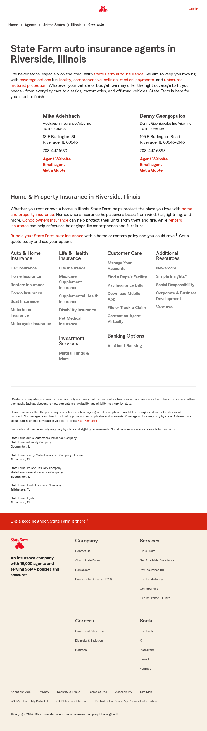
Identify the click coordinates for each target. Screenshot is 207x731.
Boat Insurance (25, 301)
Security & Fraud (68, 691)
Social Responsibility (175, 285)
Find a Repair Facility (127, 277)
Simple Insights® (171, 276)
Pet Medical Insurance (70, 321)
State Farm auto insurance (118, 74)
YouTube (145, 668)
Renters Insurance (27, 285)
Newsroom (166, 268)
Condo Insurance (26, 293)
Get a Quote (54, 170)
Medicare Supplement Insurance (70, 282)
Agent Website (57, 159)
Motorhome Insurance (21, 313)
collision (111, 80)
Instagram (147, 649)
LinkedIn (145, 659)
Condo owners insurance (45, 220)
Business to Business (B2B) (93, 579)
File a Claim (147, 551)
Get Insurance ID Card (155, 598)
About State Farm (87, 560)
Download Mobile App (124, 296)
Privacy (44, 691)
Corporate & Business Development (176, 296)
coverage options (35, 80)
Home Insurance (26, 276)
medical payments (137, 80)
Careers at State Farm (90, 631)
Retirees (81, 649)
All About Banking (125, 346)
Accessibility (123, 691)
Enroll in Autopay (151, 579)
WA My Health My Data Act (29, 701)
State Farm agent (87, 420)
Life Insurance (72, 268)
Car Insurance (24, 268)
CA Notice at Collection (71, 701)
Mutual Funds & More (74, 356)
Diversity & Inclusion (89, 640)
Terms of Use (97, 691)
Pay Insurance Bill (152, 569)
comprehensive (87, 80)
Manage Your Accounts (120, 266)
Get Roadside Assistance (157, 560)
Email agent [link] (54, 165)
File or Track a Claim (127, 307)
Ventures (164, 307)
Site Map (146, 691)
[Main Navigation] (14, 8)
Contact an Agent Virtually (124, 319)
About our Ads (21, 691)
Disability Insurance (77, 310)
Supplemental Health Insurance (79, 299)
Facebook (146, 631)
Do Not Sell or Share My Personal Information (126, 701)
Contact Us (83, 551)
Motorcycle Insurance (31, 324)
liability (65, 80)
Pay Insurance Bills (125, 285)
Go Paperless (149, 588)
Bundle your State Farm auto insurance (47, 236)
